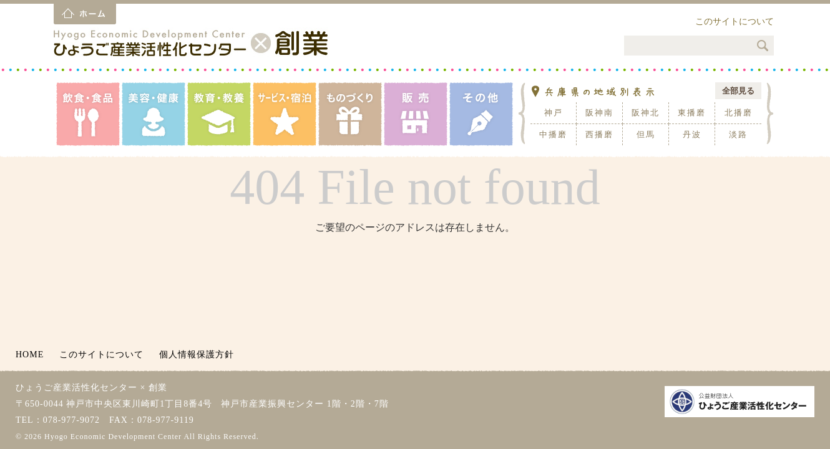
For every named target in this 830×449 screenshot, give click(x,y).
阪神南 (599, 112)
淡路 (738, 134)
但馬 (646, 134)
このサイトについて (734, 21)
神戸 (553, 112)
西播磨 (599, 134)
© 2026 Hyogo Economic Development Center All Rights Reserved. (137, 436)
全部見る (738, 90)
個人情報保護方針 (196, 354)
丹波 (692, 134)
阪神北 (646, 112)
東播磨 (692, 112)
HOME (30, 354)
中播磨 (553, 134)
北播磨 (739, 112)
